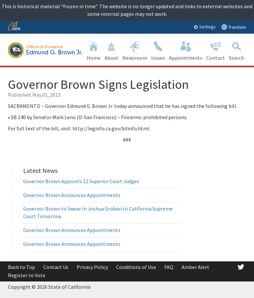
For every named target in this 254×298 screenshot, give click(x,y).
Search (236, 50)
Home (94, 50)
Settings (204, 27)
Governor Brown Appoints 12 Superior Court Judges (81, 181)
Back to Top (21, 267)
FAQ (168, 267)
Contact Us (55, 267)
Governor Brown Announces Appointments (71, 195)
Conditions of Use (136, 267)
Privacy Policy (92, 267)
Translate (233, 27)
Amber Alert (195, 267)
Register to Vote (26, 275)
